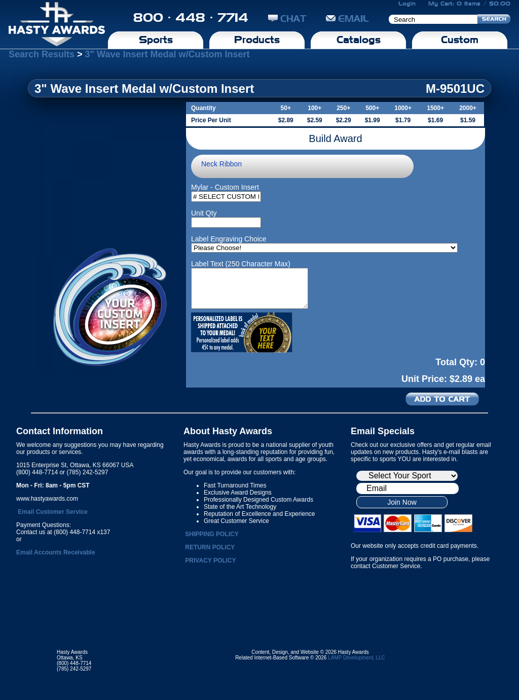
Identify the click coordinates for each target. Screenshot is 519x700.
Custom (459, 39)
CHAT (287, 18)
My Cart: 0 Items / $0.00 (469, 3)
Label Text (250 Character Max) (240, 264)
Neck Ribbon (221, 164)
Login (407, 3)
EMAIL (347, 18)
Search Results (42, 54)
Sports (156, 39)
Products (257, 39)
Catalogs (359, 39)
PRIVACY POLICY (210, 560)
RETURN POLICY (210, 547)
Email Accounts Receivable (55, 552)
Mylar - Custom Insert (225, 187)
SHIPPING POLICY (211, 534)
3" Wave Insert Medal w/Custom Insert (167, 54)
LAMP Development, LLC (356, 657)
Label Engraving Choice (229, 239)
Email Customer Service (52, 511)
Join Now (402, 502)
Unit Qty (204, 213)
